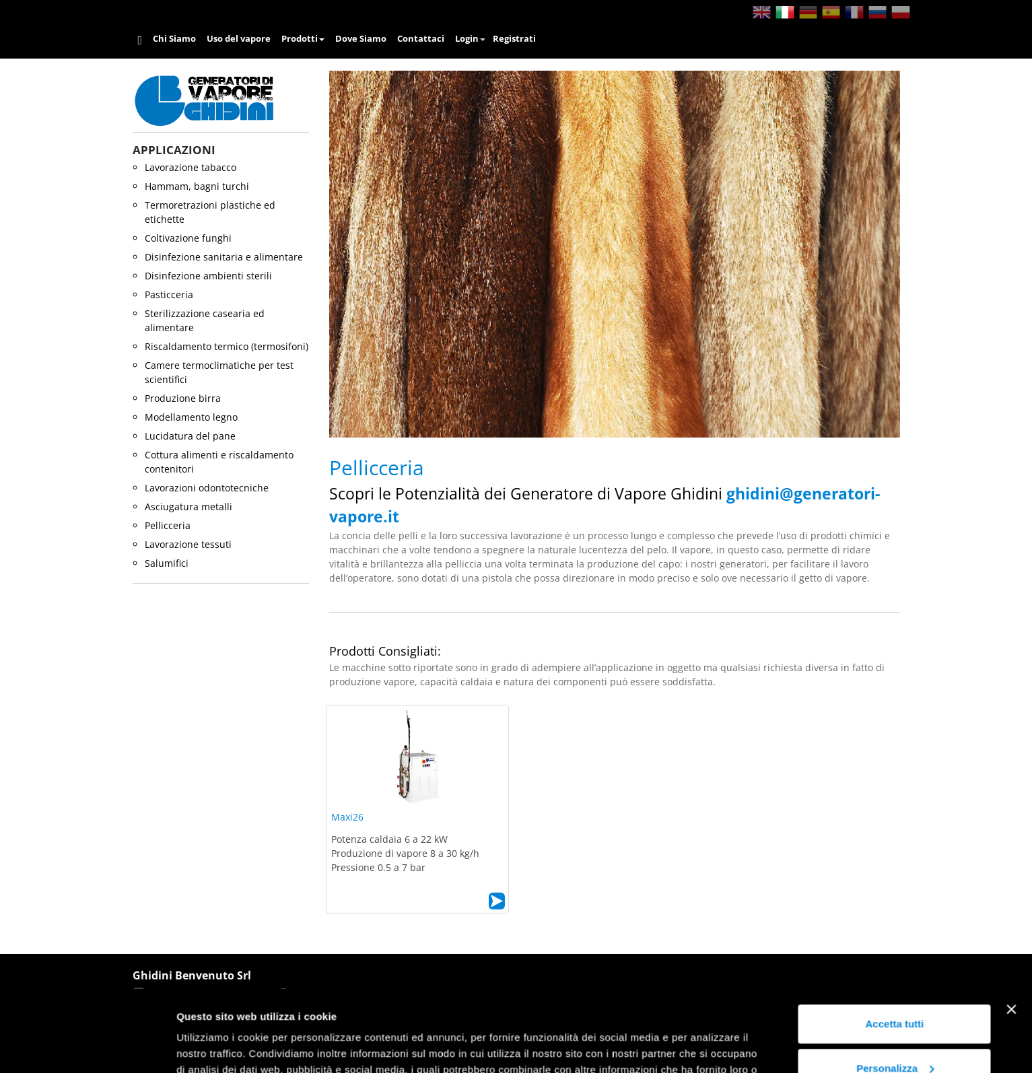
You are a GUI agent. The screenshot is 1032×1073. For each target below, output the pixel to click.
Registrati (514, 38)
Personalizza (895, 991)
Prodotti (302, 38)
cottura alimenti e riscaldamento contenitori (219, 461)
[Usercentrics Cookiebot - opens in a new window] (87, 1047)
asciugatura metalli (188, 506)
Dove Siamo (360, 38)
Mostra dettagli (212, 1046)
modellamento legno (191, 417)
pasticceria (169, 294)
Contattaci (420, 38)
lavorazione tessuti (188, 544)
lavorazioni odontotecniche (207, 487)
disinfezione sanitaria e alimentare (224, 256)
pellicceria (168, 525)
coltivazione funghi (188, 238)
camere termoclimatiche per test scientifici (219, 372)
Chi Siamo (174, 38)
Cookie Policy (670, 1009)
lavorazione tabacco (190, 167)
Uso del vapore (239, 38)
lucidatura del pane (190, 435)
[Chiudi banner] (1011, 933)
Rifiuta (895, 1035)
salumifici (166, 563)
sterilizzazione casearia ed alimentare (205, 320)
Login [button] (470, 38)
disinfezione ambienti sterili (208, 275)
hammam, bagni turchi (197, 186)
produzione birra (183, 398)
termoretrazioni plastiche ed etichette (210, 212)
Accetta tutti (895, 947)
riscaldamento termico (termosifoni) (226, 346)
